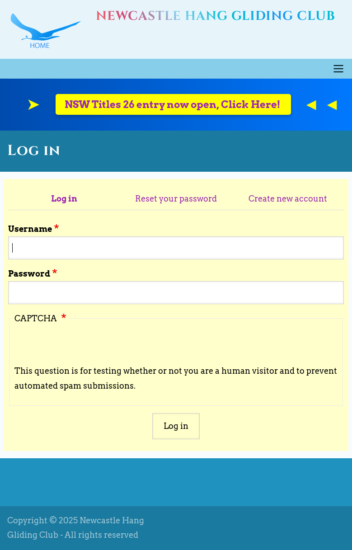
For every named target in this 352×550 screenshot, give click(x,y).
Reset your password (176, 198)
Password (29, 273)
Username (30, 229)
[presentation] (83, 346)
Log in (64, 198)
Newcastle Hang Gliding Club (215, 16)
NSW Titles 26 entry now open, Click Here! (173, 104)
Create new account (288, 198)
